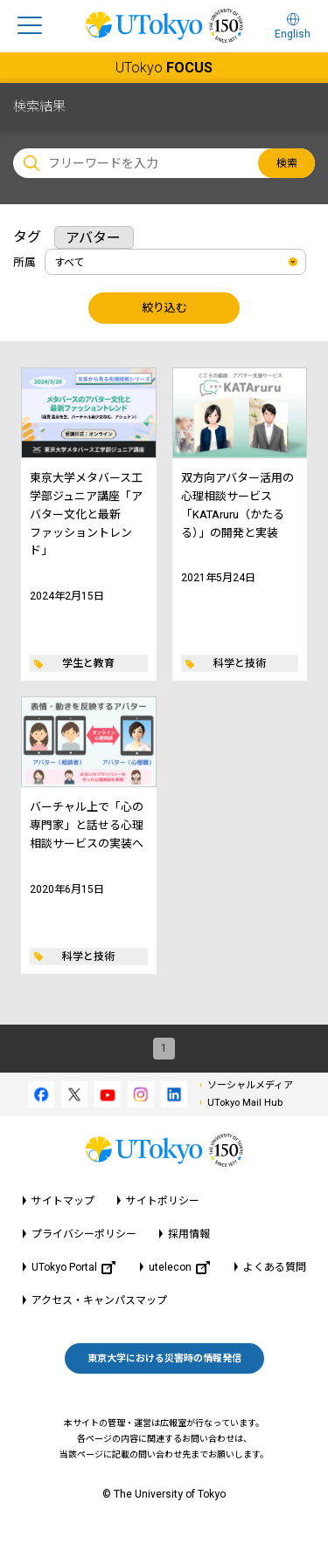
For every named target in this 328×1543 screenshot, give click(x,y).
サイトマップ (62, 1201)
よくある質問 (274, 1267)
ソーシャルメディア (250, 1085)
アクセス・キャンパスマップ (99, 1300)
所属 (24, 262)
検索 (286, 163)
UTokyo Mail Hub (245, 1102)
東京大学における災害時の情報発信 (164, 1358)
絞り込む (164, 307)
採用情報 (189, 1234)
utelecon (179, 1267)
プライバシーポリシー (83, 1234)
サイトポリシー (162, 1201)
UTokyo (164, 67)
